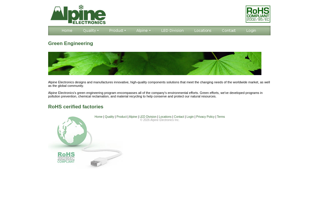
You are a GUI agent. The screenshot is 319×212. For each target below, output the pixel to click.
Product (121, 116)
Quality (109, 116)
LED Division (148, 116)
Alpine (133, 116)
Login (190, 116)
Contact (179, 116)
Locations (165, 116)
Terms (221, 116)
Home (98, 116)
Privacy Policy (205, 116)
